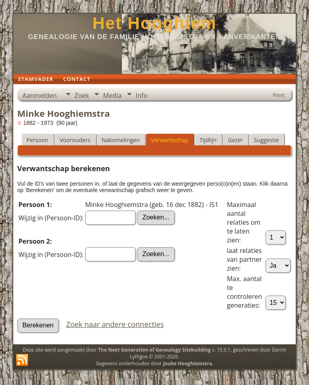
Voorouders (75, 140)
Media (112, 95)
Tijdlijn (208, 140)
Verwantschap (169, 140)
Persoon (37, 140)
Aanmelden (40, 95)
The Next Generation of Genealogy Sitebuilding (154, 349)
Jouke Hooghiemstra (187, 363)
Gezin (235, 140)
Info (141, 95)
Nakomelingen (121, 140)
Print (278, 95)
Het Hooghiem (155, 23)
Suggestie (266, 140)
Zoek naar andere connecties (115, 324)
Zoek (81, 95)
